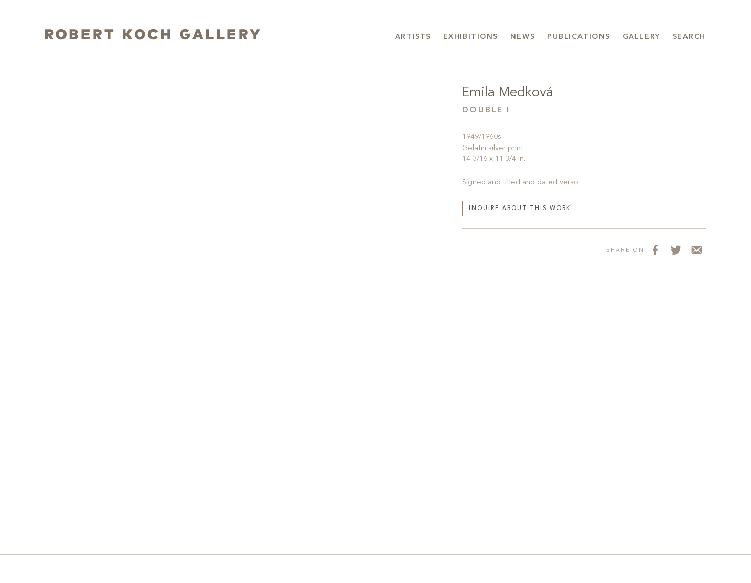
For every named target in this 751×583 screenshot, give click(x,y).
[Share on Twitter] (675, 249)
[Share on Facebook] (655, 249)
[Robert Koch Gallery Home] (152, 36)
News (522, 36)
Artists (413, 36)
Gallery (641, 36)
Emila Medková (507, 92)
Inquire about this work (520, 209)
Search (689, 36)
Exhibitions (470, 36)
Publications (578, 36)
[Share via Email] (696, 249)
